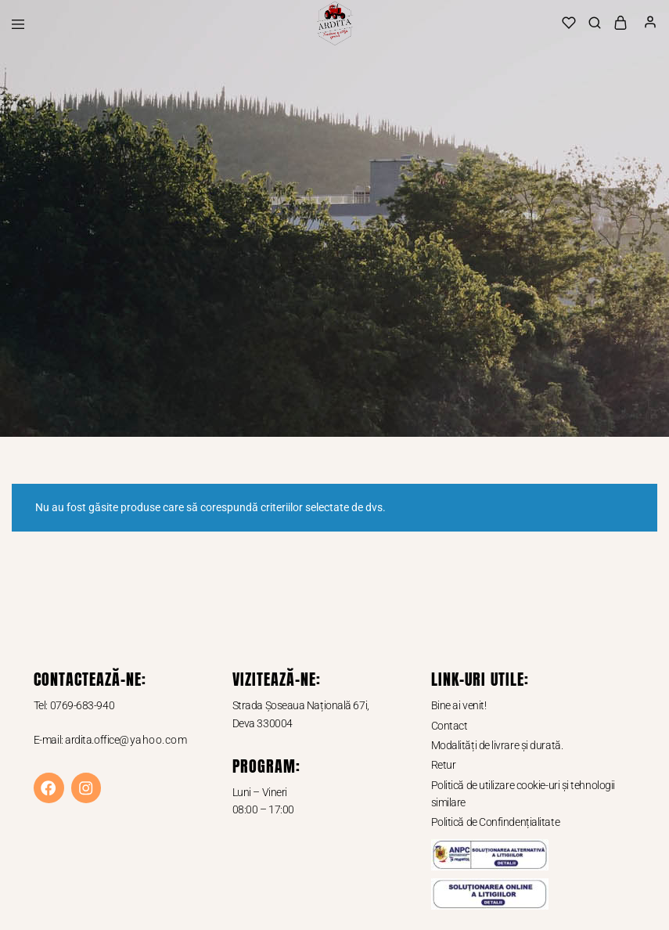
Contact (449, 725)
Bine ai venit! (459, 705)
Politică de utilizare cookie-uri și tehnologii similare (523, 794)
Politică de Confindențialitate (495, 822)
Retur (443, 765)
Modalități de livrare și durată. (497, 745)
